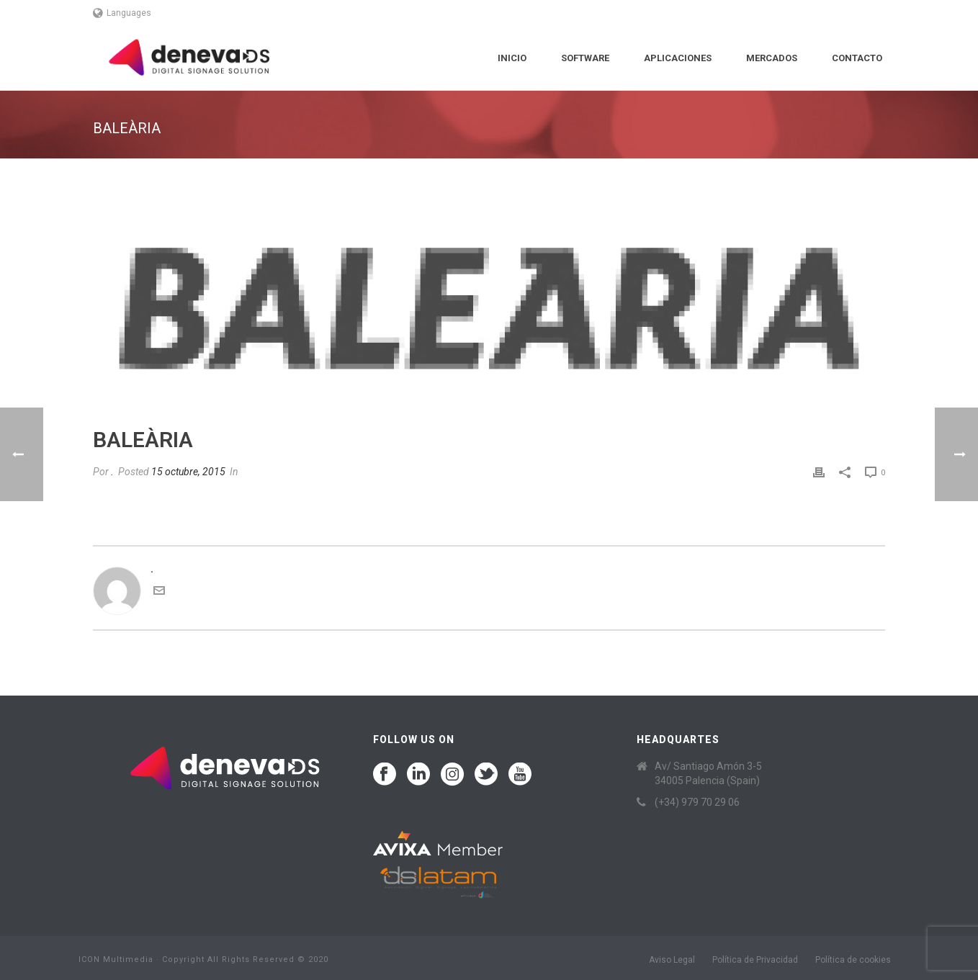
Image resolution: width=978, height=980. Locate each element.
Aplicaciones (678, 58)
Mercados (771, 58)
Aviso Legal (672, 960)
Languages (122, 13)
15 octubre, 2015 (188, 471)
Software (585, 58)
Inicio (512, 58)
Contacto (857, 58)
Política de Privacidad (755, 960)
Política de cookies (853, 960)
